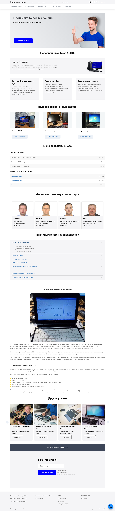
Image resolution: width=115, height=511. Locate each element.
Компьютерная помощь (18, 2)
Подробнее (17, 437)
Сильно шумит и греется (19, 263)
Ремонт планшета (16, 180)
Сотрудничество (63, 2)
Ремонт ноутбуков (29, 6)
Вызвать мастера (23, 41)
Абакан (103, 2)
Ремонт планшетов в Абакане (18, 501)
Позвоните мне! (47, 472)
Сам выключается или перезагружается (24, 266)
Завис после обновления (20, 270)
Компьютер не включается (20, 242)
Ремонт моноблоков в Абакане (44, 496)
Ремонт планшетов (42, 6)
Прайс (33, 2)
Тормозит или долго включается (22, 277)
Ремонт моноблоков (55, 6)
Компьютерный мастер (16, 6)
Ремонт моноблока (17, 185)
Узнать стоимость (20, 136)
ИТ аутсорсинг (67, 6)
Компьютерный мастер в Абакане (19, 496)
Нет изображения (17, 255)
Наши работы (42, 2)
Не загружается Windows (20, 259)
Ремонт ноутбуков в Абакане (18, 498)
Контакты (52, 2)
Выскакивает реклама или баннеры (23, 273)
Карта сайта (84, 498)
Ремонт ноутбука (16, 176)
